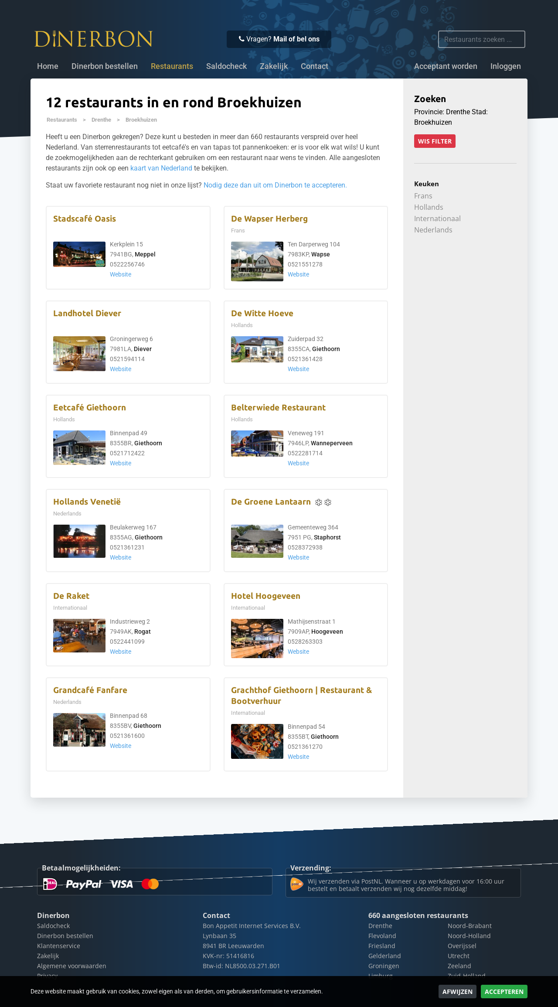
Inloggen (505, 66)
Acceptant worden (445, 66)
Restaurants (62, 119)
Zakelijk (274, 66)
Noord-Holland (469, 936)
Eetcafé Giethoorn (89, 407)
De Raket (71, 596)
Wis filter (435, 141)
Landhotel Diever (87, 313)
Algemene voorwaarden (71, 966)
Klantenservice (58, 946)
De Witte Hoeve (262, 313)
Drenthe (101, 119)
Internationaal (437, 218)
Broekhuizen (141, 119)
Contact (314, 66)
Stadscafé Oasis (84, 218)
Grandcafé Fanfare (90, 690)
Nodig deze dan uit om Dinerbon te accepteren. (275, 185)
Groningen (383, 966)
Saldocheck (226, 66)
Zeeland (459, 966)
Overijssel (462, 946)
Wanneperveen (332, 443)
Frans (423, 196)
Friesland (381, 946)
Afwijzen (457, 991)
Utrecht (459, 956)
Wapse (320, 254)
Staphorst (327, 537)
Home (47, 66)
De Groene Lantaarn (271, 501)
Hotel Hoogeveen (265, 596)
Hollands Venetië (87, 501)
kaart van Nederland (161, 168)
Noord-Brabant (470, 926)
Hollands (428, 207)
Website (120, 274)
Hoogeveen (327, 631)
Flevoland (382, 936)
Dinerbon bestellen (104, 66)
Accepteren (504, 991)
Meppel (145, 254)
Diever (143, 349)
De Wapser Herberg (269, 218)
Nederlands (433, 230)
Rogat (142, 631)
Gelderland (384, 956)
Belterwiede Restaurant (278, 407)
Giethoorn (326, 349)
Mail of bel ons (296, 39)
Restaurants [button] (172, 66)
